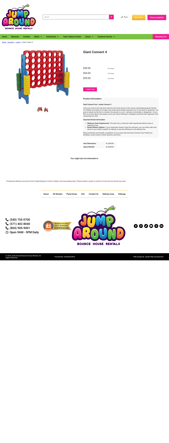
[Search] (111, 17)
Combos (26, 37)
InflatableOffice (69, 257)
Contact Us (93, 194)
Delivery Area (108, 194)
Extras (89, 37)
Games (18, 42)
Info (83, 194)
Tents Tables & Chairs (72, 37)
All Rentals (57, 194)
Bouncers (15, 37)
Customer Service (106, 37)
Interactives (52, 37)
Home (4, 37)
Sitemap (122, 194)
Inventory (11, 42)
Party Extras (71, 194)
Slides (38, 37)
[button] (161, 36)
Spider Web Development (154, 257)
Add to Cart (90, 89)
